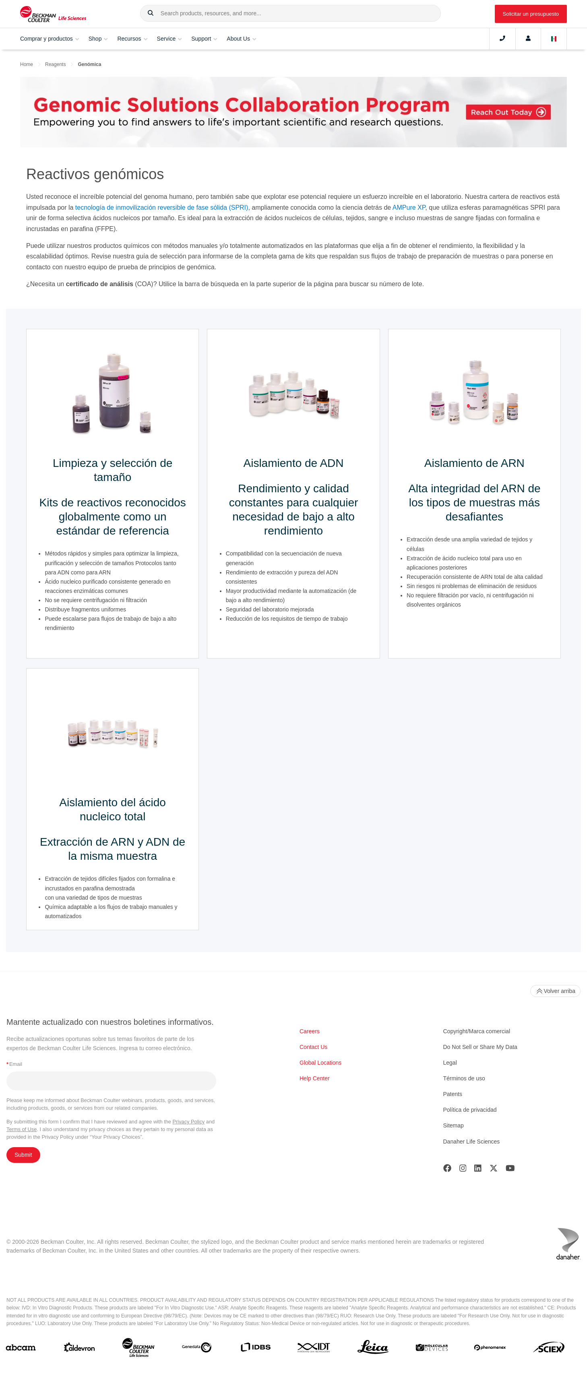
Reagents (55, 64)
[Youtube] (510, 1169)
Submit (23, 1155)
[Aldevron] (79, 1349)
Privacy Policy (189, 1122)
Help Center (315, 1078)
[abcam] (20, 1349)
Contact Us (313, 1047)
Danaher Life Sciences (471, 1141)
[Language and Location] (554, 38)
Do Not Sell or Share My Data (480, 1047)
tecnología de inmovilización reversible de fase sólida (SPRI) (161, 207)
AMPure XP (409, 207)
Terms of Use (21, 1129)
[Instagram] (463, 1169)
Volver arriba (555, 991)
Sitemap (453, 1125)
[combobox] (290, 13)
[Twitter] (494, 1169)
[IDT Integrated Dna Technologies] (314, 1349)
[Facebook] (447, 1169)
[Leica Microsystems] (373, 1349)
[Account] (528, 38)
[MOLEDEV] (432, 1349)
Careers (310, 1031)
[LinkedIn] (478, 1169)
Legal (450, 1062)
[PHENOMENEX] (490, 1349)
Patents (452, 1094)
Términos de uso (464, 1078)
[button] (150, 13)
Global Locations (320, 1062)
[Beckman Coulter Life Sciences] (138, 1349)
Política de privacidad (470, 1110)
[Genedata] (196, 1349)
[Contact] (502, 38)
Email (14, 1064)
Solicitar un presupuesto (531, 14)
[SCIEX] (549, 1349)
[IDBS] (255, 1349)
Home (26, 64)
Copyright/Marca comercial (477, 1031)
